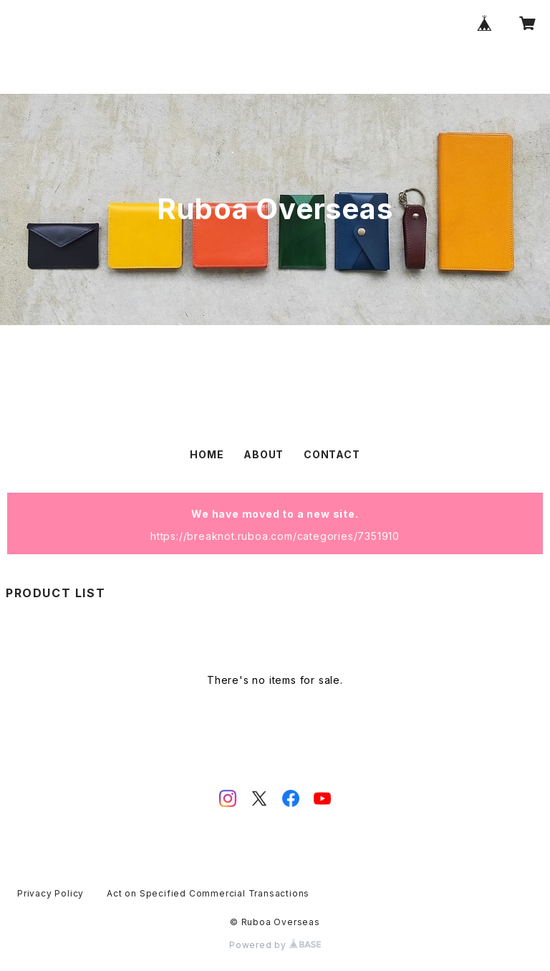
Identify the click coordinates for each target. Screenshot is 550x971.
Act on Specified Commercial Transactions (208, 893)
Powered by (275, 944)
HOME (206, 454)
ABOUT (263, 454)
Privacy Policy (50, 893)
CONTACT (332, 454)
